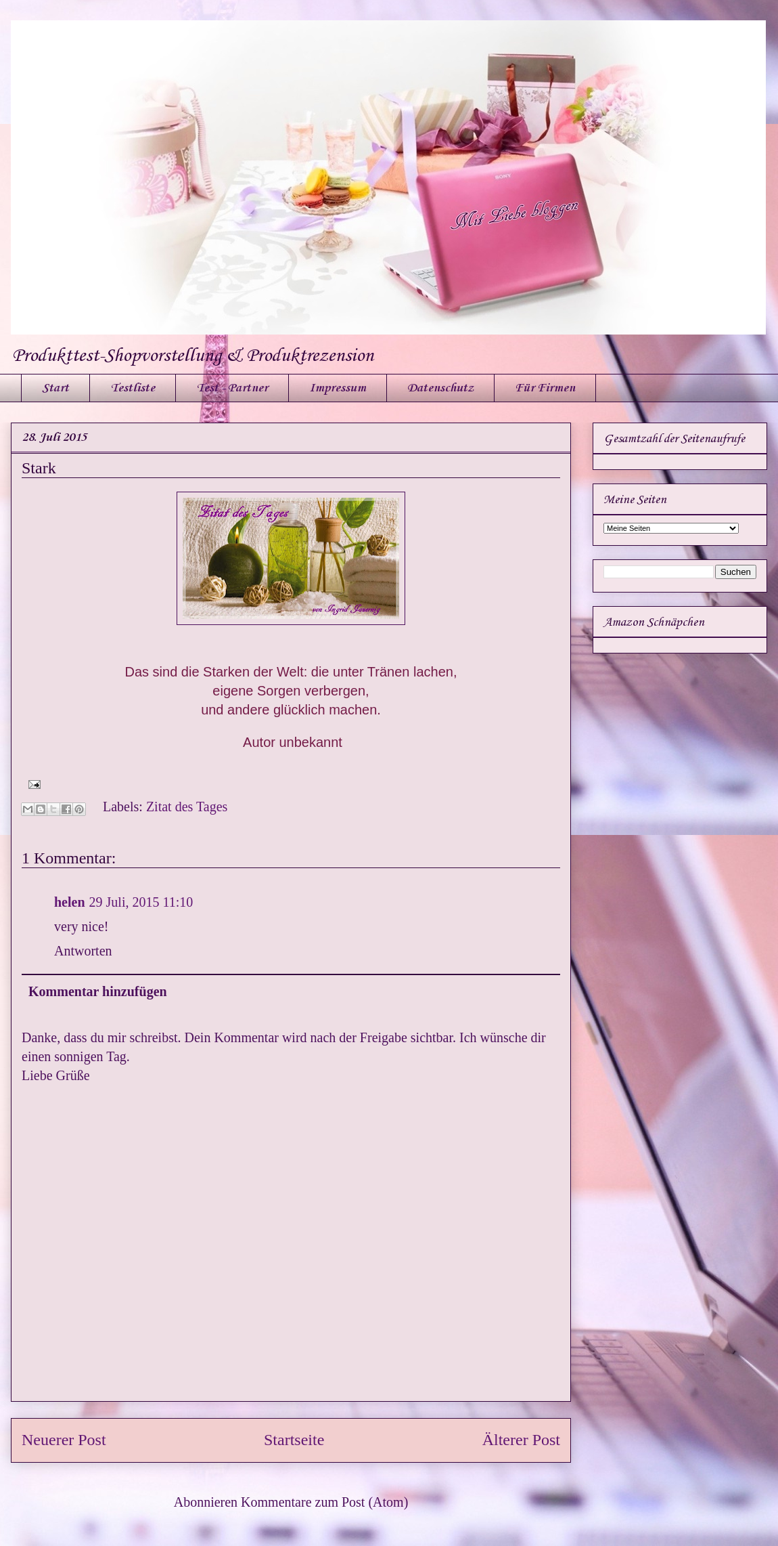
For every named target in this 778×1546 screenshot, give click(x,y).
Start (55, 388)
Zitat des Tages (186, 806)
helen (69, 902)
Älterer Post (521, 1439)
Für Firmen (545, 388)
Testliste (132, 388)
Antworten (83, 950)
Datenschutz (440, 388)
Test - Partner (232, 388)
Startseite (294, 1439)
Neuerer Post (64, 1439)
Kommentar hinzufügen (97, 991)
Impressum (337, 388)
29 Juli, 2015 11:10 (141, 902)
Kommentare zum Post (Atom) (324, 1502)
